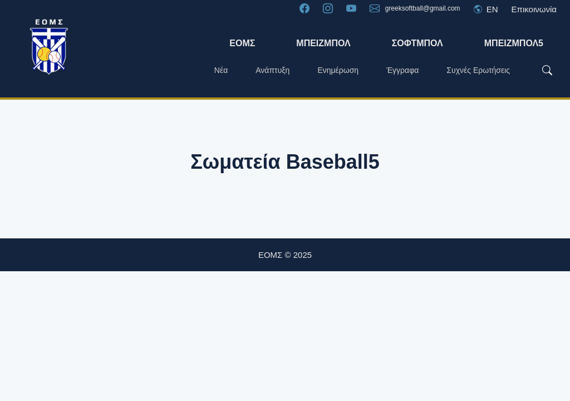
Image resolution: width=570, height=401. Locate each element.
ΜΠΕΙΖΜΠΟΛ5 (513, 43)
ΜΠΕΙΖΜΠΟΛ (323, 43)
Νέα (221, 70)
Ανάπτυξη (272, 70)
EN (486, 9)
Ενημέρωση (337, 70)
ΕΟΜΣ (242, 43)
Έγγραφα (402, 70)
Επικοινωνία (534, 9)
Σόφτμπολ (417, 43)
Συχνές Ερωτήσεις (478, 70)
